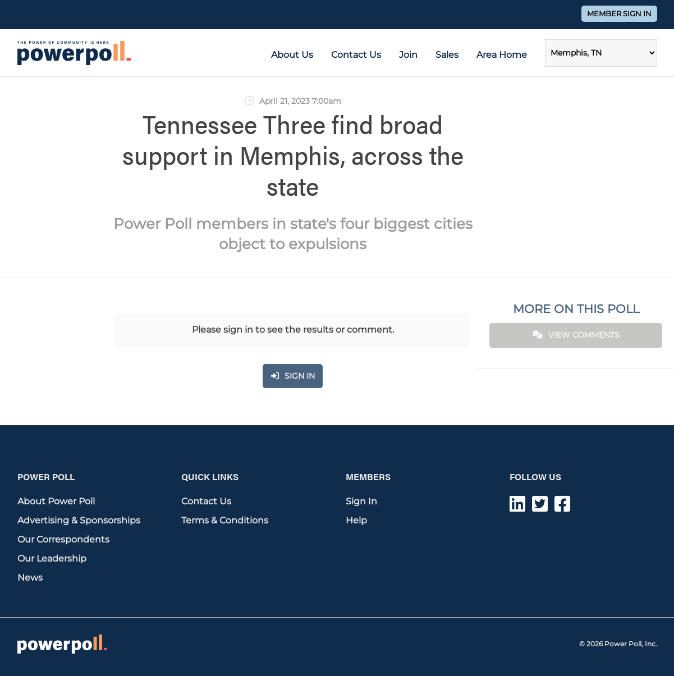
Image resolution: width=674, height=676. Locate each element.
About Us (292, 54)
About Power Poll (56, 501)
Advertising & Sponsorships (78, 520)
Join (408, 54)
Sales (446, 54)
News (30, 577)
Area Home (501, 54)
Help (356, 520)
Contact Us (356, 54)
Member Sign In (619, 14)
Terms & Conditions (224, 520)
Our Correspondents (63, 539)
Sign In (361, 501)
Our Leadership (51, 558)
